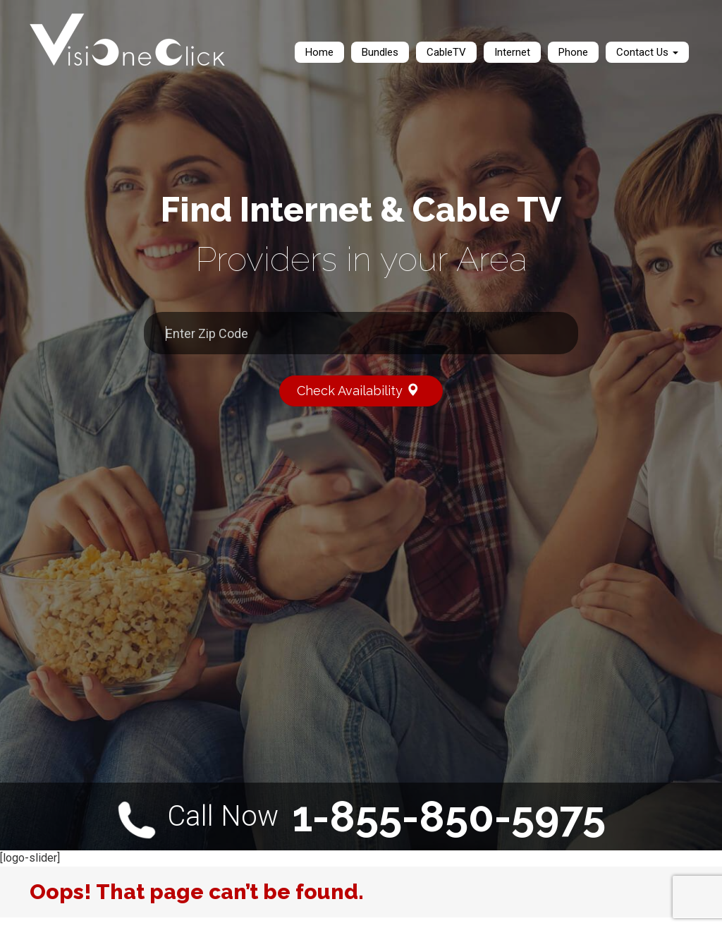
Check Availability (364, 390)
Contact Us (647, 52)
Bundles (380, 52)
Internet (512, 52)
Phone (573, 52)
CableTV (446, 52)
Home (319, 52)
